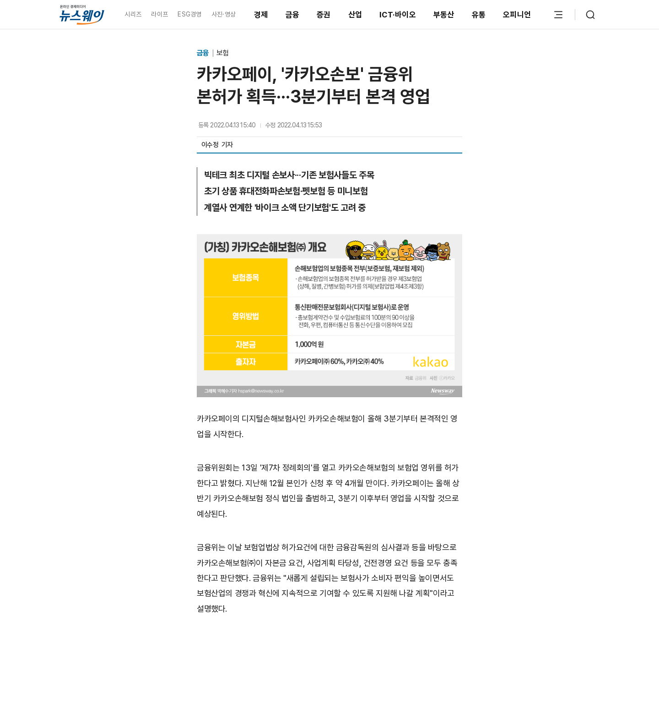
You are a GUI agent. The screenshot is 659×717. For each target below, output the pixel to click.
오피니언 (517, 14)
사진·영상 (223, 14)
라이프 (159, 14)
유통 (479, 14)
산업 (355, 14)
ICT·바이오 (397, 14)
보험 (222, 53)
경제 (261, 14)
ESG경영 (189, 14)
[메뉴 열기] (558, 14)
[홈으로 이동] (81, 14)
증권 (324, 14)
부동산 (443, 14)
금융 (293, 14)
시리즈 (132, 14)
